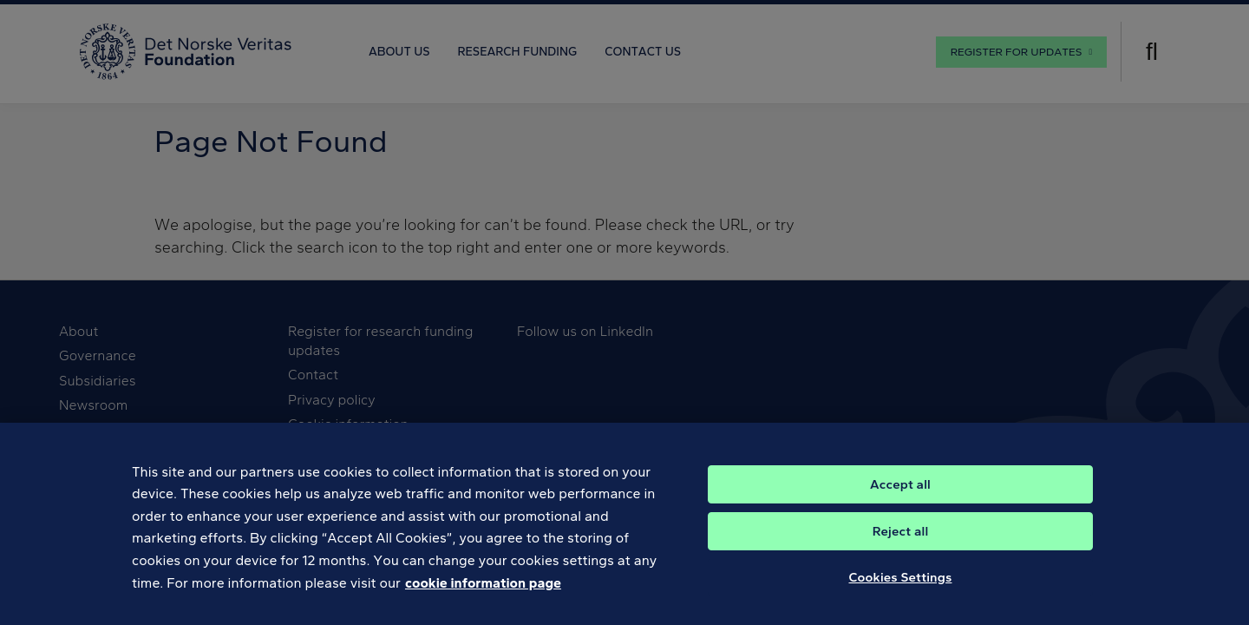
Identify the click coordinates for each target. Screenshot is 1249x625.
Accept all (900, 498)
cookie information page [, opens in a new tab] (483, 597)
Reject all (901, 545)
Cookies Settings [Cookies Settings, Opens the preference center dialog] (900, 591)
